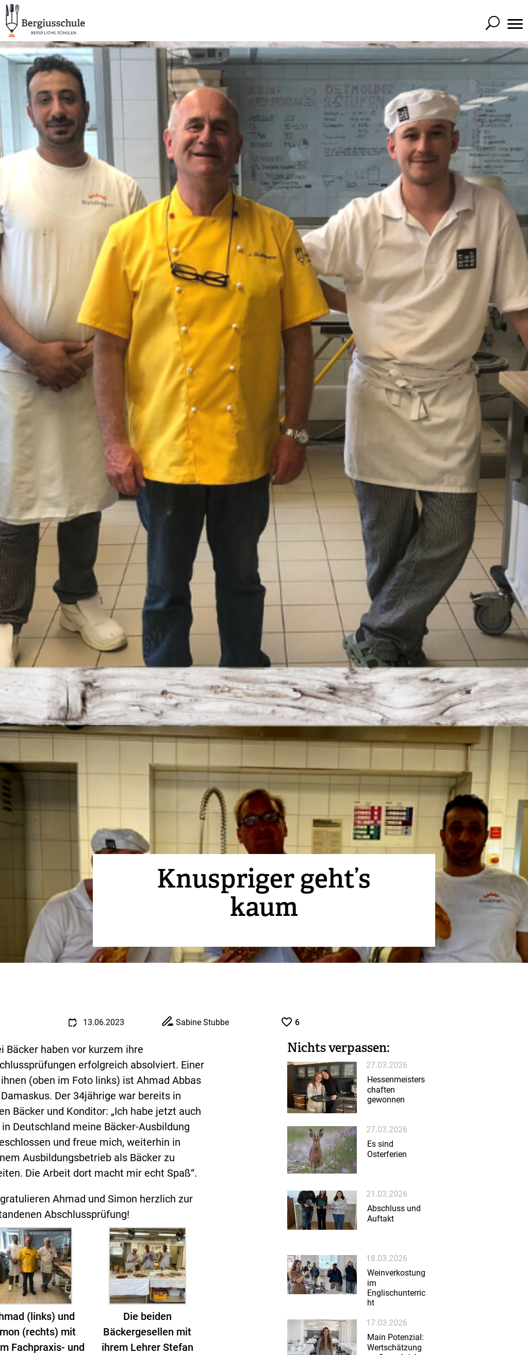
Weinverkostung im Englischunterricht (396, 1288)
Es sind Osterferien (387, 1149)
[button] (515, 13)
